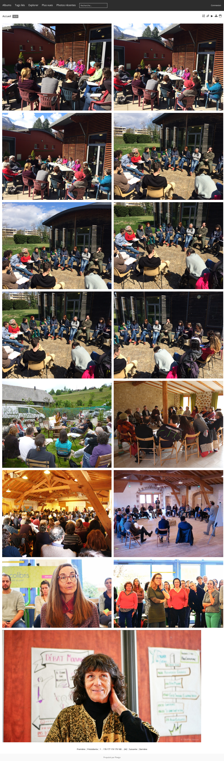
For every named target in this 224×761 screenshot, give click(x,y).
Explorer (33, 5)
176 (105, 749)
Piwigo (118, 757)
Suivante (133, 749)
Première (81, 749)
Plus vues (47, 5)
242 (125, 749)
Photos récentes (66, 5)
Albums (6, 5)
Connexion (216, 5)
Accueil (6, 16)
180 (119, 749)
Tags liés (20, 5)
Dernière (143, 749)
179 (116, 749)
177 (108, 749)
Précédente (92, 749)
